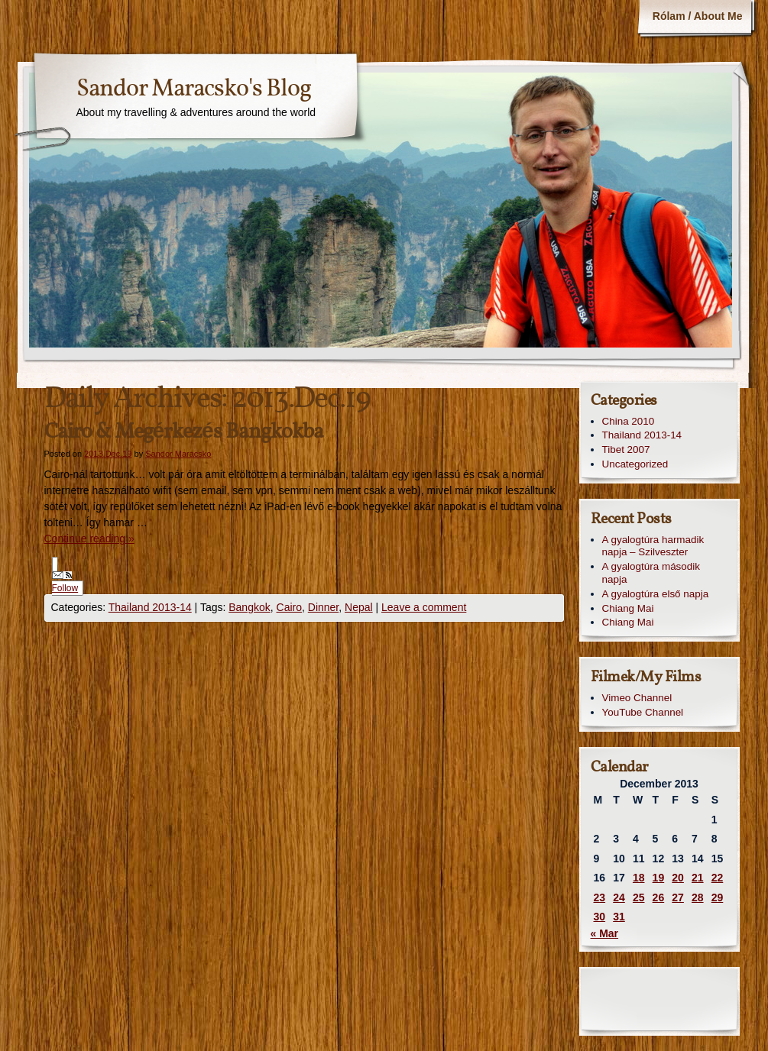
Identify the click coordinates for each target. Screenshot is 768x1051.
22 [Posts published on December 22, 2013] (717, 878)
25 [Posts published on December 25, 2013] (639, 897)
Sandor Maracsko (178, 453)
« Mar (605, 933)
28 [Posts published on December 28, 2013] (698, 897)
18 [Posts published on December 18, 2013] (639, 878)
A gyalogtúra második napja (651, 573)
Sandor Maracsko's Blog (193, 89)
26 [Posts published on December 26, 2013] (659, 897)
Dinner (323, 607)
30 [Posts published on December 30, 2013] (600, 916)
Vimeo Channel (637, 697)
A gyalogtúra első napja (655, 594)
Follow (65, 582)
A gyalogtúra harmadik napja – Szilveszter (653, 546)
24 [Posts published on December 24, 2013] (619, 897)
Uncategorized (635, 464)
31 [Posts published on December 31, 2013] (619, 916)
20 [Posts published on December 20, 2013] (678, 878)
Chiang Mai (628, 608)
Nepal (359, 607)
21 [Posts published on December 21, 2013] (698, 878)
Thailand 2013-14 (150, 607)
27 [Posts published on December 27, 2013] (678, 897)
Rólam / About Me (698, 16)
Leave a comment (423, 607)
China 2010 (628, 421)
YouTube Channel (643, 712)
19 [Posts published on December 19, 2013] (659, 878)
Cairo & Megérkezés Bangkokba (183, 432)
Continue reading (89, 538)
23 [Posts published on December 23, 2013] (600, 897)
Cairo (289, 607)
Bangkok (249, 607)
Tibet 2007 (626, 449)
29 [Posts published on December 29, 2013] (717, 897)
